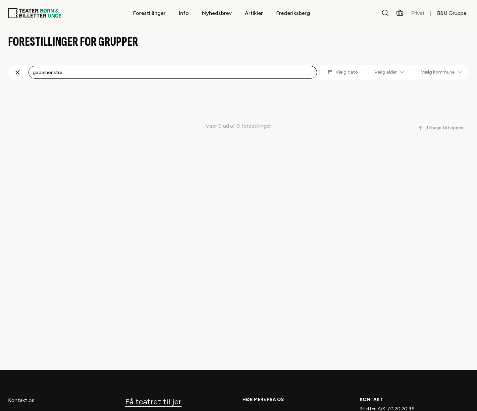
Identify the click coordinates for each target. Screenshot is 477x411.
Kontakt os (21, 400)
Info (184, 13)
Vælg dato (343, 72)
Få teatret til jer (153, 401)
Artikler (254, 13)
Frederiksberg (293, 13)
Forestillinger (149, 13)
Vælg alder (389, 72)
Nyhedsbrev (217, 13)
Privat (418, 13)
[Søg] (385, 13)
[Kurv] (400, 13)
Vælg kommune (441, 72)
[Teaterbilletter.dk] (34, 13)
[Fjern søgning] (17, 72)
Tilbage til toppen (441, 128)
